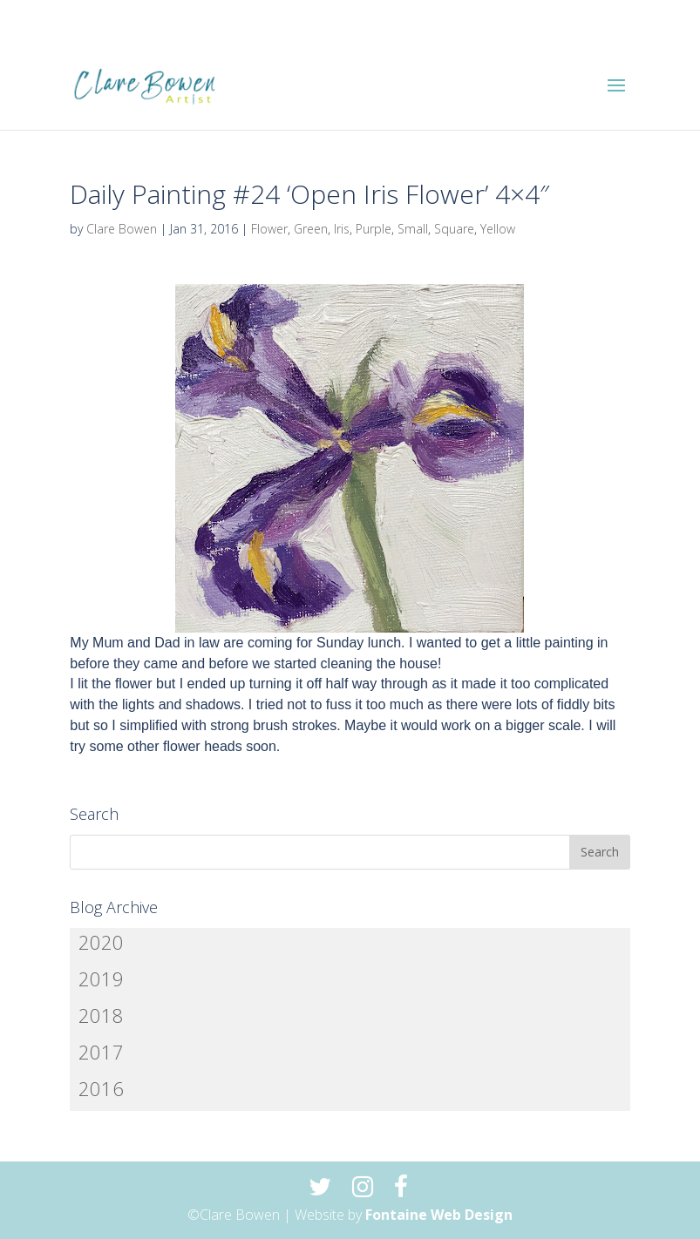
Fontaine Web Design (439, 1214)
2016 (101, 1088)
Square (454, 228)
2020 (101, 942)
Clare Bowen (121, 228)
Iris (342, 228)
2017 (101, 1052)
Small (413, 228)
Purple (373, 228)
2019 (101, 978)
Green (311, 228)
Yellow (497, 228)
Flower (269, 228)
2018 (101, 1015)
